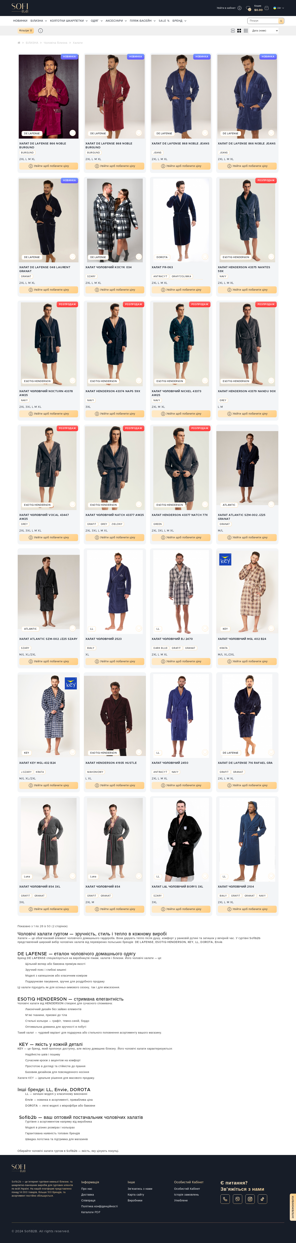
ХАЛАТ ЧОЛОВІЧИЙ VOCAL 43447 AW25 (44, 517)
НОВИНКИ (20, 21)
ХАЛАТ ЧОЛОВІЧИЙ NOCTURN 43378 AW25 (46, 393)
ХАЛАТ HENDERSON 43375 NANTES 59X (244, 269)
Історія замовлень (186, 1194)
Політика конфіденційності (99, 1206)
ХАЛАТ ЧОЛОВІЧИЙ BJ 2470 (172, 639)
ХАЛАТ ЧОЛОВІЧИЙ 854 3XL (39, 886)
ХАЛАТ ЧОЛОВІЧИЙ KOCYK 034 (108, 267)
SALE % (164, 21)
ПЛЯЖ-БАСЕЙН (142, 21)
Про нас (86, 1189)
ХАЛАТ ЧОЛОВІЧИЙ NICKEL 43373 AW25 (176, 393)
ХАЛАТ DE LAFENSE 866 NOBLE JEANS (247, 143)
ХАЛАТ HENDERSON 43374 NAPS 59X (112, 391)
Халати (78, 43)
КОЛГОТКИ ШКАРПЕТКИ (69, 21)
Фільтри (25, 30)
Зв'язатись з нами (140, 1189)
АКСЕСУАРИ (116, 21)
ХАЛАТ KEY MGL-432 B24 (37, 763)
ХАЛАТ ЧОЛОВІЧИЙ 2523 (103, 639)
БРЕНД (179, 21)
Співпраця (88, 1200)
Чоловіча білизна (55, 43)
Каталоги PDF (91, 1212)
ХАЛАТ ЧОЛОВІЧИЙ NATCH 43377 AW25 (114, 515)
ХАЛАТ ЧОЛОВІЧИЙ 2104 (236, 886)
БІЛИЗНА (39, 21)
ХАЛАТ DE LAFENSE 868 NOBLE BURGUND (108, 145)
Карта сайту (136, 1194)
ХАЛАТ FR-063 (162, 267)
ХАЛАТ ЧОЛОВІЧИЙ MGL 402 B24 (242, 639)
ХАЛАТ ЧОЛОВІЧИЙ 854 (102, 886)
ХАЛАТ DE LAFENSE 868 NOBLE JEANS (181, 143)
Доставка (87, 1194)
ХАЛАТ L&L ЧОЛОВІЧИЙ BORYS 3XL (177, 886)
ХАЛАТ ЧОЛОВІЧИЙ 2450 (170, 763)
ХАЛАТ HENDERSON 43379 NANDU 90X (247, 391)
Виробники (135, 1200)
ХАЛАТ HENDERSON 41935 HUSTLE (111, 763)
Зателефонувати (293, 1207)
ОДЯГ (96, 21)
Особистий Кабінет (187, 1189)
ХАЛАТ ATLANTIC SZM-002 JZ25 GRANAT (242, 517)
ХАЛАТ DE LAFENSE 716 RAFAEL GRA (245, 763)
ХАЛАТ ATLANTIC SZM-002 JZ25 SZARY (48, 639)
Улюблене (181, 1200)
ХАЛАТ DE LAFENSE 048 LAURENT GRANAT (44, 269)
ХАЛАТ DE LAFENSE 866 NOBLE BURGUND (42, 145)
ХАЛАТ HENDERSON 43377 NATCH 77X (180, 515)
